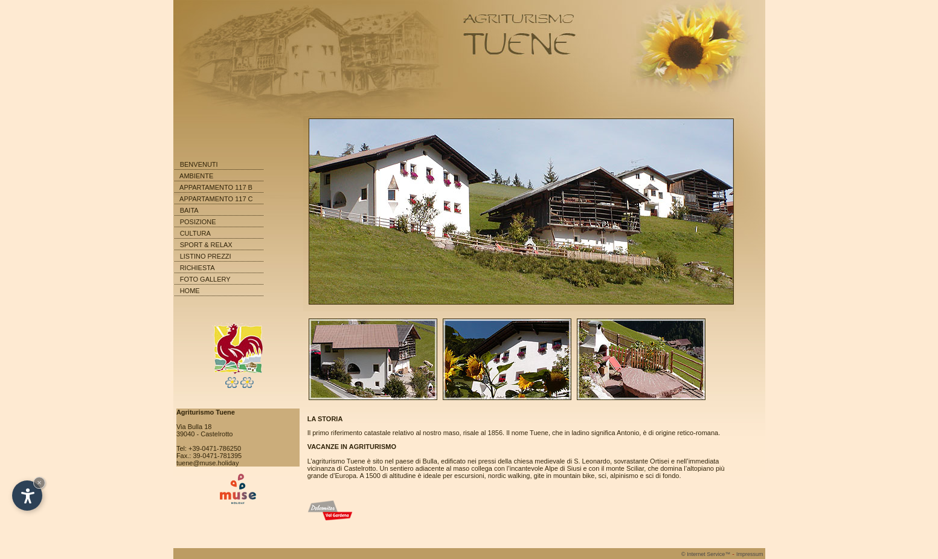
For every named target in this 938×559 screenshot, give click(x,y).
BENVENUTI (199, 164)
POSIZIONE (198, 221)
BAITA (189, 210)
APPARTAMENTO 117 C (215, 198)
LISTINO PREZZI (205, 256)
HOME (190, 290)
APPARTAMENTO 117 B (215, 187)
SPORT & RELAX (206, 244)
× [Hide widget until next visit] (39, 482)
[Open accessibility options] (27, 495)
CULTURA (195, 233)
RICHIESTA (197, 267)
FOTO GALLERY (205, 279)
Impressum (749, 554)
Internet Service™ (705, 554)
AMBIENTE (196, 175)
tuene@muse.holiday (207, 463)
